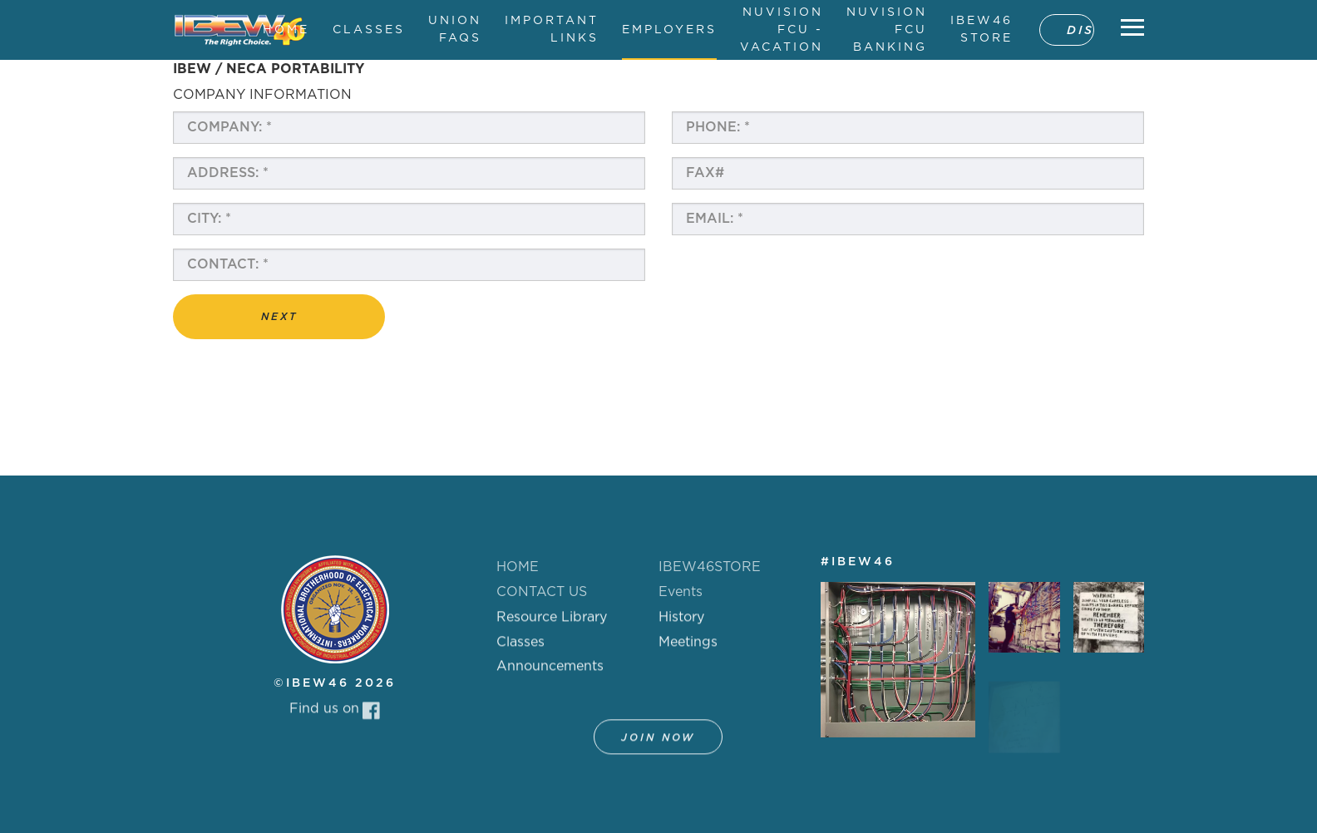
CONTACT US (541, 592)
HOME (286, 30)
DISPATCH (1080, 31)
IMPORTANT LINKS (552, 29)
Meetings (688, 651)
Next (279, 317)
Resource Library (551, 626)
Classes (520, 651)
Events (680, 592)
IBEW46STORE (709, 567)
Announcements (550, 675)
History (681, 626)
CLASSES (369, 30)
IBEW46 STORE (981, 29)
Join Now (658, 747)
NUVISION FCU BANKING (886, 30)
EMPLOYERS (669, 30)
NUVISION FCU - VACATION (781, 30)
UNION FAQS (454, 29)
